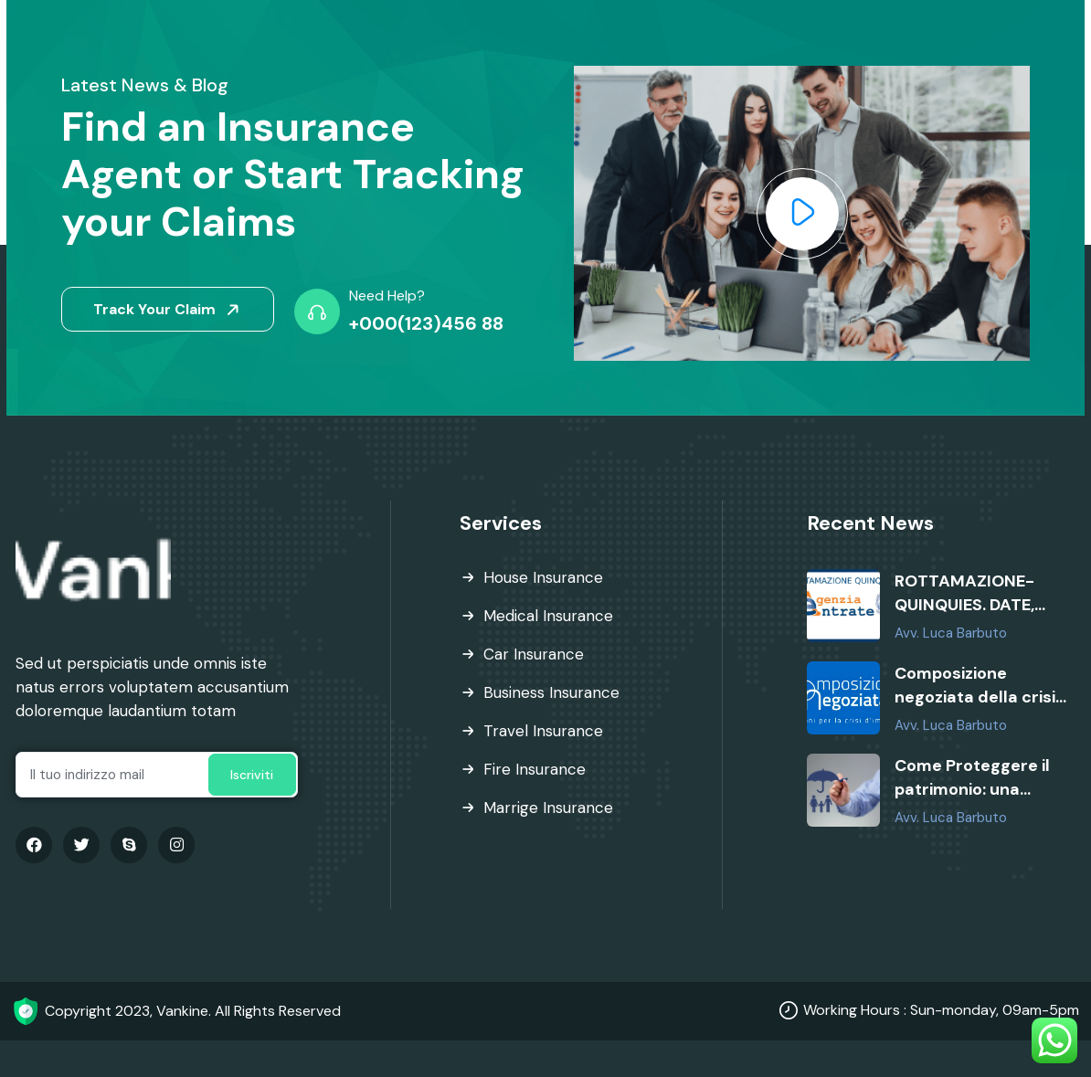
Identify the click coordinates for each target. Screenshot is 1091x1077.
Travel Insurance (543, 731)
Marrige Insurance (548, 807)
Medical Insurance (548, 616)
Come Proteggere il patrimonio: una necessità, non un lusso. (972, 778)
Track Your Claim (169, 310)
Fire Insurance (534, 769)
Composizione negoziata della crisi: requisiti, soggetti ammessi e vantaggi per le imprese (977, 685)
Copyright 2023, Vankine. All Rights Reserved (193, 1010)
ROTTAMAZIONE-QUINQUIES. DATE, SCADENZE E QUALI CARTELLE (969, 593)
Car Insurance (533, 654)
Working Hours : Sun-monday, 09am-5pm (941, 1009)
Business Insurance (551, 692)
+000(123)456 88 (426, 323)
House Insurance (543, 577)
